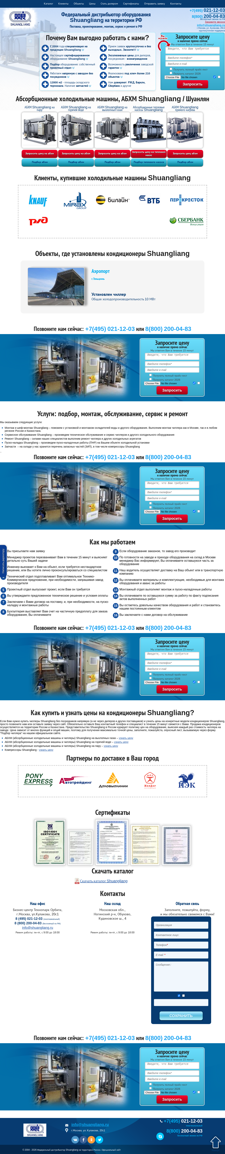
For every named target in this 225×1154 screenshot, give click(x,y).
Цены (92, 3)
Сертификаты (131, 3)
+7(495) (207, 10)
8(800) (208, 16)
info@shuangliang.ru (211, 25)
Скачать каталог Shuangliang (104, 881)
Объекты (79, 3)
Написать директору (3, 561)
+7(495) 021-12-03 (110, 329)
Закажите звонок (215, 22)
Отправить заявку (154, 3)
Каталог (48, 3)
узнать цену (126, 738)
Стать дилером (109, 3)
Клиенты (63, 3)
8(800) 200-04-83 (168, 329)
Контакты (175, 3)
